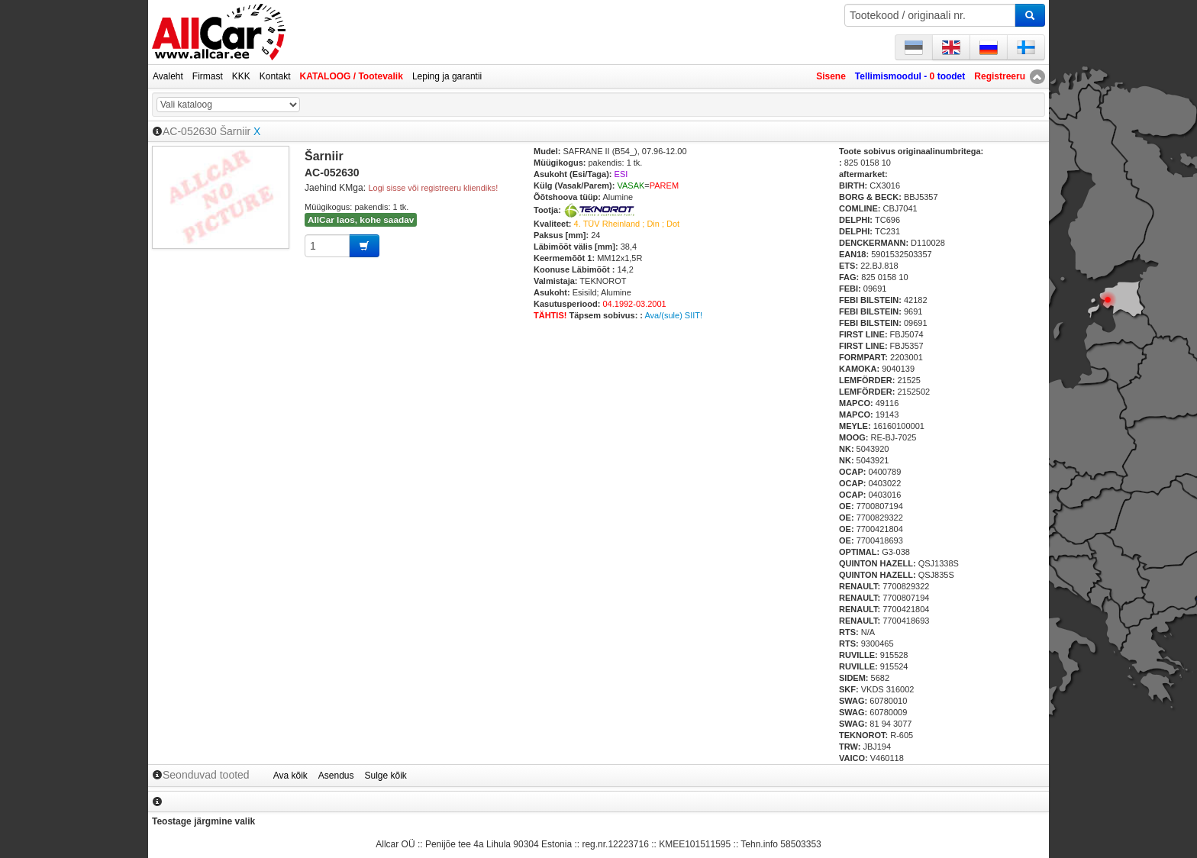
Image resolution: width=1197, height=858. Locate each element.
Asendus (336, 775)
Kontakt (275, 76)
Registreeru (999, 76)
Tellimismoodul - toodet (910, 76)
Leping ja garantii (447, 76)
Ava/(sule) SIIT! (673, 315)
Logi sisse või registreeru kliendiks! (433, 187)
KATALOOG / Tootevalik (351, 76)
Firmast (207, 76)
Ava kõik (290, 775)
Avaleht (168, 76)
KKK (241, 76)
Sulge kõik (386, 775)
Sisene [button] (831, 76)
